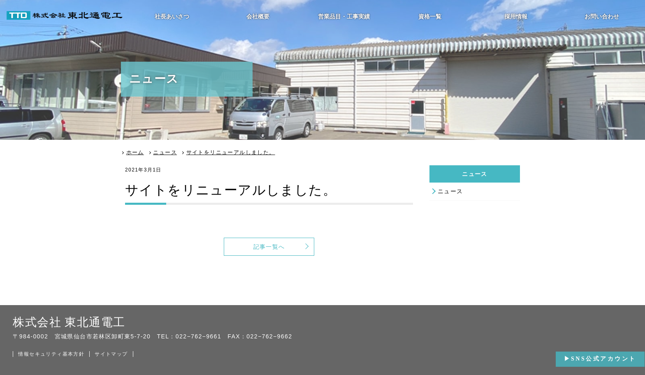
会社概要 (257, 16)
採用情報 (515, 16)
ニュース (450, 191)
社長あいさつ (172, 16)
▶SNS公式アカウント (600, 359)
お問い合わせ (602, 16)
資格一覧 (429, 16)
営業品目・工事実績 (344, 16)
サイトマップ (111, 354)
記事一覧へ (269, 246)
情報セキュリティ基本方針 (51, 354)
